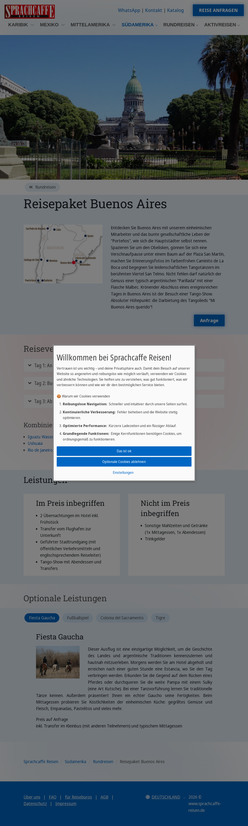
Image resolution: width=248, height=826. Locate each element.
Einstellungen (123, 472)
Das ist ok (124, 451)
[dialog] (124, 413)
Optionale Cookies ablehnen (124, 461)
